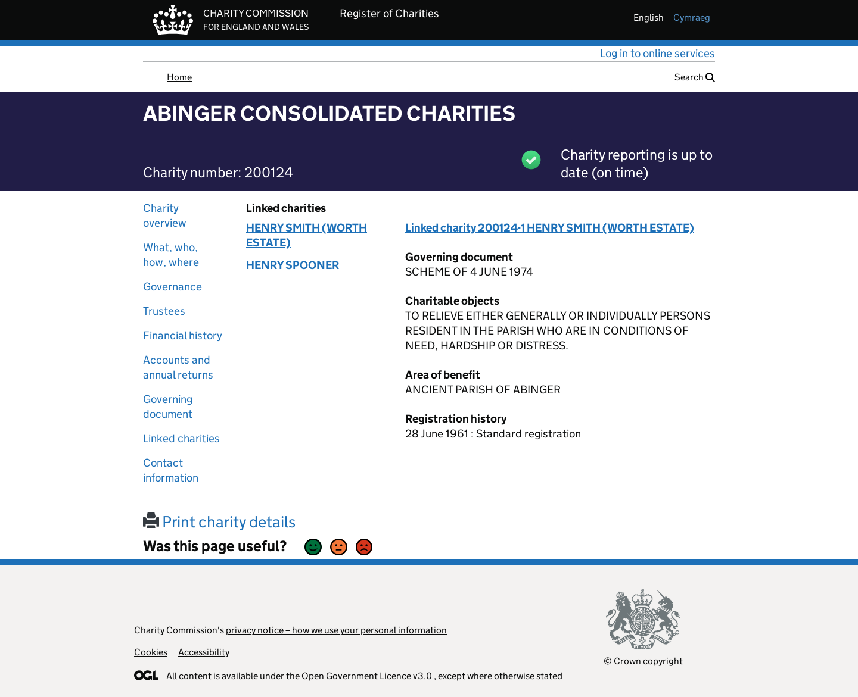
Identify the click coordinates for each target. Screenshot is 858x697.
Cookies (150, 652)
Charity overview (164, 215)
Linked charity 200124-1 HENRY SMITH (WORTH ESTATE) (549, 228)
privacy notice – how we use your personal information (336, 630)
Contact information (170, 470)
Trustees (164, 311)
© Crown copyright (643, 661)
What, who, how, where (171, 254)
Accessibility (203, 652)
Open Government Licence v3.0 (366, 676)
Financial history (182, 335)
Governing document (167, 406)
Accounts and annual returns (178, 367)
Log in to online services (657, 53)
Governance (172, 286)
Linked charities (181, 438)
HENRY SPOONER (292, 265)
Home (179, 77)
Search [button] (694, 77)
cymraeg (691, 17)
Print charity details (219, 522)
